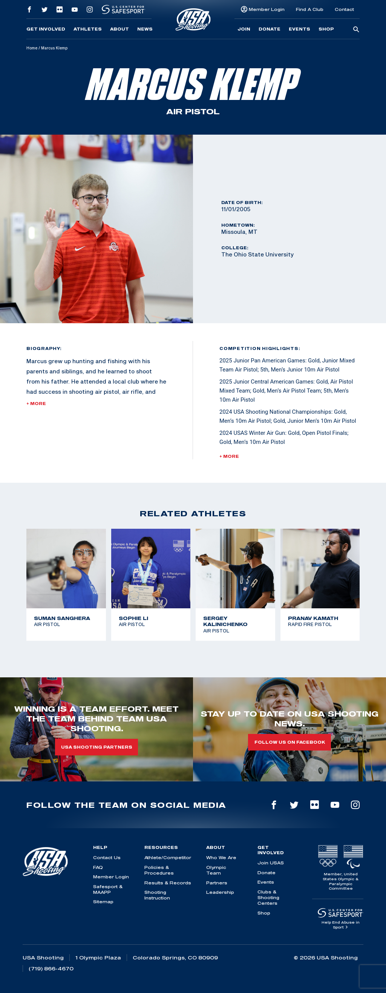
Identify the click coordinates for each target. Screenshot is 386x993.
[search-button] (356, 30)
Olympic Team (216, 870)
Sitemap (103, 901)
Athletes (88, 29)
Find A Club (309, 9)
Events (299, 29)
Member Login (267, 9)
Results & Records (167, 882)
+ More (36, 403)
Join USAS (270, 862)
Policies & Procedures (159, 870)
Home (31, 48)
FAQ (98, 867)
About (119, 29)
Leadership (220, 892)
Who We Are (221, 857)
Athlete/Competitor (167, 857)
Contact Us (107, 857)
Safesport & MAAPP (108, 889)
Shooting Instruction (157, 895)
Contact (344, 9)
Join (243, 29)
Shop (326, 29)
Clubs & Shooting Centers (268, 897)
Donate (269, 29)
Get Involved (45, 29)
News (145, 29)
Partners (216, 882)
